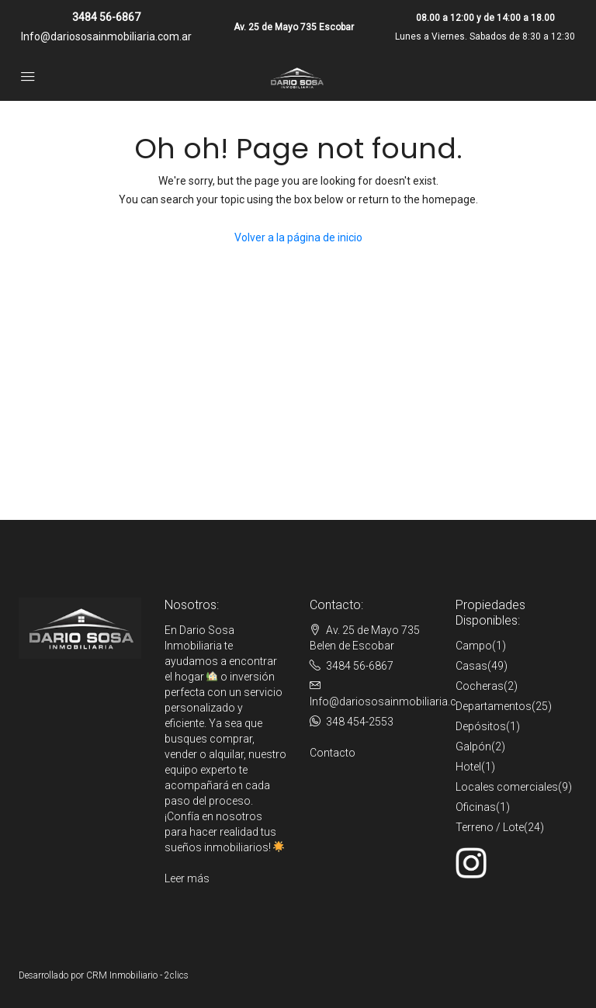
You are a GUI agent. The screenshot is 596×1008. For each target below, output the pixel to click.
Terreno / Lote (490, 827)
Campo (474, 645)
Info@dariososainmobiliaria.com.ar (106, 36)
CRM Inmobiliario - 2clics (137, 975)
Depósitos (481, 726)
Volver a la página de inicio (298, 237)
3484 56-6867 (106, 17)
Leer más (187, 878)
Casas (471, 666)
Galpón (473, 746)
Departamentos (494, 706)
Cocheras (480, 686)
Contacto (332, 752)
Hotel (468, 766)
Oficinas (476, 807)
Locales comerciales (507, 787)
